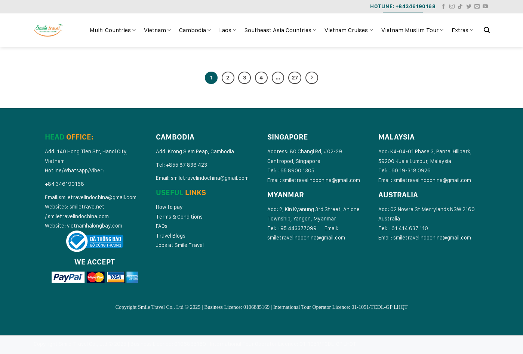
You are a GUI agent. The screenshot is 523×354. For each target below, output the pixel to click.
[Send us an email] (477, 7)
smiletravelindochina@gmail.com (97, 197)
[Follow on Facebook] (443, 7)
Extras (462, 30)
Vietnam (157, 30)
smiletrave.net (87, 206)
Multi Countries (113, 30)
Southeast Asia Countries (280, 30)
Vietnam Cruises (348, 30)
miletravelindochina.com (79, 216)
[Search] (487, 30)
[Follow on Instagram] (452, 7)
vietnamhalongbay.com (94, 225)
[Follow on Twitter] (468, 7)
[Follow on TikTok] (460, 7)
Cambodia (195, 30)
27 (295, 77)
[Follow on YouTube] (485, 7)
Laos (227, 30)
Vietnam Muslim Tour (412, 30)
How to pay (169, 207)
